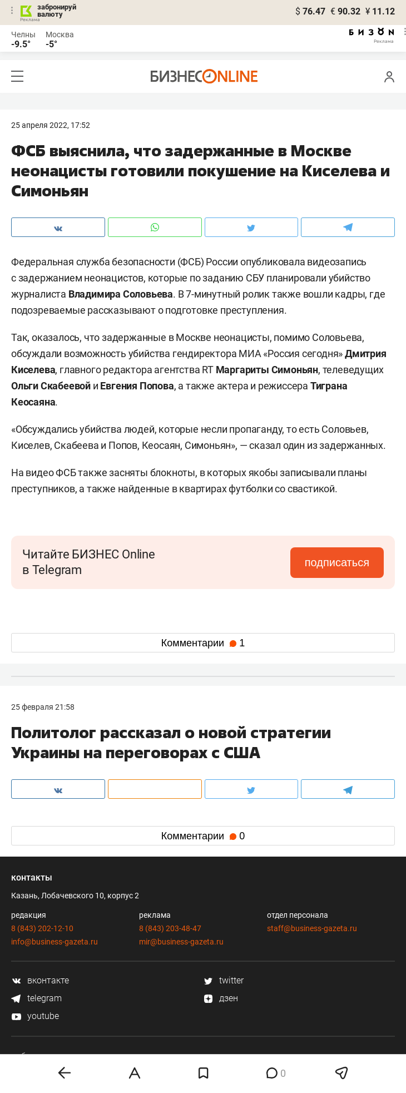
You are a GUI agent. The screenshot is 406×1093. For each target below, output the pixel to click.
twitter (223, 980)
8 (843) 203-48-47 (170, 928)
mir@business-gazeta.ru (181, 941)
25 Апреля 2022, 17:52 (50, 125)
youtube (35, 1016)
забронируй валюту (56, 10)
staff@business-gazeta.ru (312, 928)
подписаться (337, 562)
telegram (36, 998)
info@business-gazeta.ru (54, 941)
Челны (23, 34)
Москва (60, 34)
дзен (220, 998)
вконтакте (40, 980)
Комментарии (203, 643)
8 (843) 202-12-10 (42, 928)
